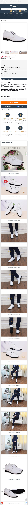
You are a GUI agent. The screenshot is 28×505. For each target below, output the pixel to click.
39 (8, 99)
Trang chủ (6, 13)
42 (24, 99)
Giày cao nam (11, 13)
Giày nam (17, 13)
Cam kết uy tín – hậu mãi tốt (20, 131)
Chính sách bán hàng (5, 3)
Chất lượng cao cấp (7, 131)
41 (19, 99)
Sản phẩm (22, 13)
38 (3, 99)
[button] (1, 52)
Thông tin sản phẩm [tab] (7, 142)
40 (14, 99)
